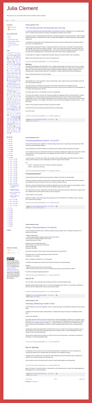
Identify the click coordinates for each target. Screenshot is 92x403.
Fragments (10, 83)
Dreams (8, 74)
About (12, 20)
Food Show (18, 81)
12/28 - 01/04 (13, 159)
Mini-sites (17, 99)
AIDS (9, 54)
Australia (18, 55)
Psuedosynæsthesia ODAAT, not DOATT (42, 140)
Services (16, 115)
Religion (14, 110)
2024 (9, 141)
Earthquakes (10, 76)
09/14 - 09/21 (13, 199)
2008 (9, 218)
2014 (9, 157)
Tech (14, 124)
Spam (8, 121)
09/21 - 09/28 (13, 183)
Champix (31, 120)
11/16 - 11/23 (13, 167)
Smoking (35, 120)
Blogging (31, 296)
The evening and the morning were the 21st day (45, 28)
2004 (9, 226)
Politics (14, 104)
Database (10, 70)
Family (16, 80)
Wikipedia (17, 131)
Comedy (15, 64)
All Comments (11, 253)
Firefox (8, 81)
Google (16, 87)
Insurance (13, 93)
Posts (10, 250)
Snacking (9, 118)
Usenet (8, 130)
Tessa (10, 126)
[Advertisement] (55, 129)
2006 (9, 222)
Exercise (11, 80)
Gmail (13, 86)
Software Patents (12, 43)
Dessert (16, 71)
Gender (18, 84)
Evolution (18, 79)
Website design (10, 131)
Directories (9, 73)
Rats (18, 109)
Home (7, 20)
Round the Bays (15, 112)
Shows (8, 117)
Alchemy (13, 54)
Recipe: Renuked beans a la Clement (41, 227)
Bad (9, 46)
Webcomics (15, 130)
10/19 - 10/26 (13, 175)
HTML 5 (18, 90)
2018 (9, 149)
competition (9, 66)
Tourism (17, 127)
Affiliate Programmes (16, 52)
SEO (11, 115)
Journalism (17, 94)
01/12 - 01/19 (13, 205)
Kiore (9, 37)
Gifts (9, 86)
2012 (9, 210)
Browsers (17, 58)
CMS (10, 64)
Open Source (11, 102)
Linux (8, 97)
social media (10, 120)
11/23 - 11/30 (13, 165)
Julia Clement (22, 8)
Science (18, 113)
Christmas (18, 63)
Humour (10, 92)
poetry (9, 104)
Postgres (18, 104)
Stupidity (9, 124)
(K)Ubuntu (9, 52)
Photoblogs (12, 103)
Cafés (30, 207)
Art (7, 55)
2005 (9, 224)
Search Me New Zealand (13, 41)
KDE (8, 96)
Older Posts (82, 379)
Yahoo (8, 133)
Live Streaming (15, 97)
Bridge (11, 58)
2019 (9, 147)
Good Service (10, 87)
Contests (11, 67)
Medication (9, 99)
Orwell (18, 102)
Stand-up (9, 123)
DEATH (16, 70)
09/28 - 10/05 (13, 181)
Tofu (12, 127)
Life (17, 96)
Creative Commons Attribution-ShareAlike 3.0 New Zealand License (12, 269)
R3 (15, 109)
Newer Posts (29, 379)
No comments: (51, 119)
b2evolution (11, 57)
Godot (18, 86)
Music (8, 100)
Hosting (14, 90)
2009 (9, 216)
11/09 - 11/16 (13, 169)
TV (38, 120)
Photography (17, 103)
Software (17, 120)
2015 (9, 155)
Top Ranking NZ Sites (13, 39)
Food (35, 296)
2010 (9, 214)
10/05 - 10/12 (13, 179)
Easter (17, 76)
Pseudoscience (10, 107)
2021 (9, 143)
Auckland (12, 55)
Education (9, 77)
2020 (9, 145)
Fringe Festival (11, 84)
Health (8, 90)
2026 (9, 139)
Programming (13, 106)
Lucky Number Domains (13, 45)
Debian (8, 71)
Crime (14, 68)
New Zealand (17, 100)
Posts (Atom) (35, 381)
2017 (9, 151)
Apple (18, 54)
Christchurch (10, 63)
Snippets (15, 118)
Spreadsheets (15, 121)
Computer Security (16, 66)
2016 (9, 153)
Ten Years (18, 124)
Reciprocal (9, 110)
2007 (9, 220)
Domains (16, 73)
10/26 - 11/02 (13, 173)
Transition (9, 129)
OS (7, 103)
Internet (18, 93)
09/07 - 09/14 (13, 201)
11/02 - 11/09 (13, 171)
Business (9, 60)
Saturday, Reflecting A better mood (40, 304)
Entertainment (17, 77)
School (13, 113)
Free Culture (18, 83)
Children (17, 61)
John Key (11, 94)
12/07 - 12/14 (13, 163)
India (8, 93)
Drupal (16, 74)
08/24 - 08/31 (13, 203)
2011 (9, 212)
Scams (8, 113)
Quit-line (38, 207)
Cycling (18, 68)
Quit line (47, 61)
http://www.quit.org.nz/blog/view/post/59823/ (41, 321)
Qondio (16, 107)
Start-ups (17, 123)
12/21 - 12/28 (13, 161)
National (11, 100)
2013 (9, 208)
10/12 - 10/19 (13, 177)
